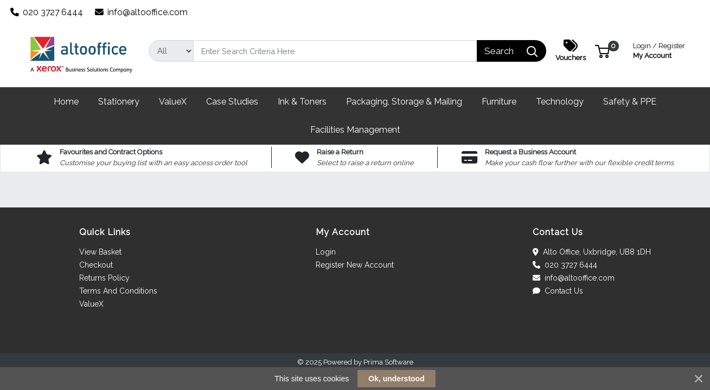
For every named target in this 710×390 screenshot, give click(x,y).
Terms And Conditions (118, 291)
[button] (602, 51)
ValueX (91, 304)
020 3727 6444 (47, 12)
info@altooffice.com (141, 12)
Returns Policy (104, 278)
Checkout (96, 265)
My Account (659, 50)
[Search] (335, 51)
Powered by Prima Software (368, 362)
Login (326, 252)
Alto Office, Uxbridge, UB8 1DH (592, 252)
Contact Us (558, 291)
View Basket (100, 252)
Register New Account (355, 265)
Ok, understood (396, 378)
